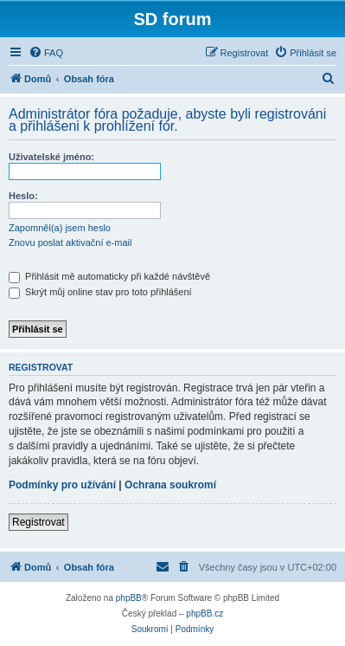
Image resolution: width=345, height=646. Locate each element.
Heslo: (23, 196)
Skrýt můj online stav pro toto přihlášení (100, 292)
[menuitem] (46, 52)
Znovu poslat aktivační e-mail (70, 242)
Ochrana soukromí (170, 485)
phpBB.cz (204, 613)
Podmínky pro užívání (62, 485)
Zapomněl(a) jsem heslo (60, 228)
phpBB (129, 598)
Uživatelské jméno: (51, 157)
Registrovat (38, 522)
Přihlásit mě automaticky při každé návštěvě (109, 276)
